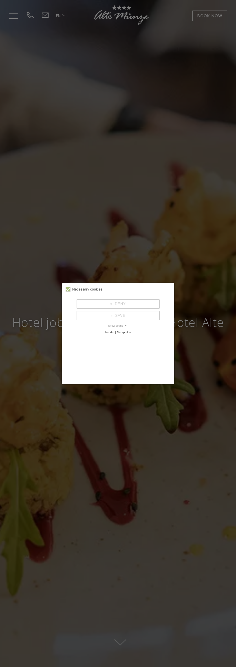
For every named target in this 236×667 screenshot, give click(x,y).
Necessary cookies (84, 289)
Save (119, 315)
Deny (120, 304)
